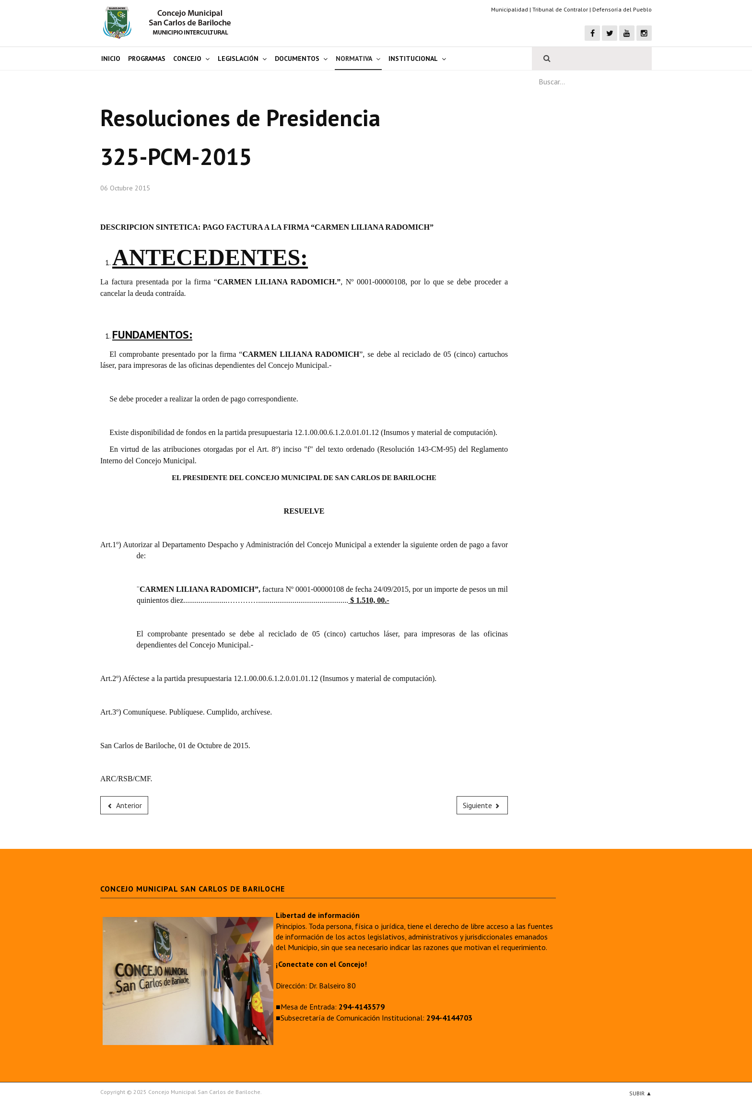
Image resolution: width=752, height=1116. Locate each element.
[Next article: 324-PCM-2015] (482, 805)
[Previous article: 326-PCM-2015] (124, 805)
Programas (146, 58)
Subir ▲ (640, 1093)
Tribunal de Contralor (560, 9)
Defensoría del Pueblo (622, 9)
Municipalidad (509, 9)
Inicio (110, 58)
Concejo (187, 58)
